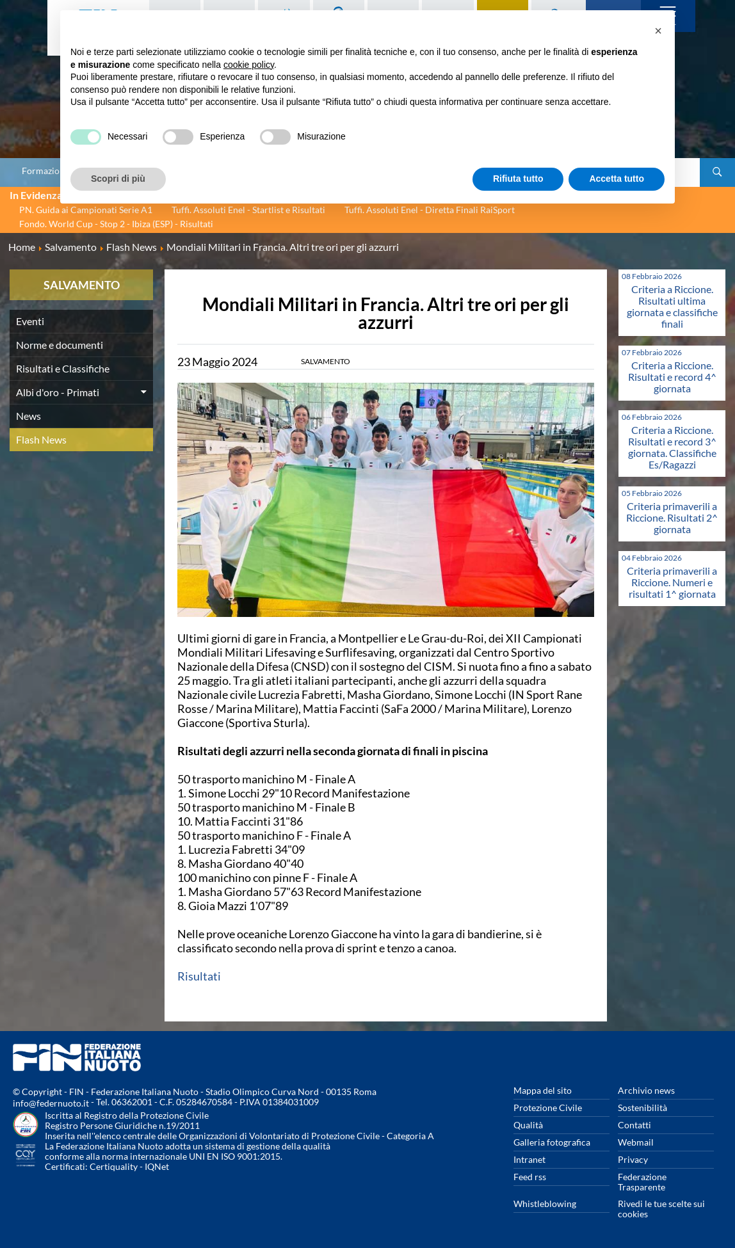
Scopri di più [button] (118, 178)
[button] (658, 30)
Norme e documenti (59, 345)
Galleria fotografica (551, 1142)
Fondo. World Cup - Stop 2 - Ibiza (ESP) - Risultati (116, 223)
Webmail (636, 1142)
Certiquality (114, 1166)
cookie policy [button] (248, 65)
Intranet (529, 1159)
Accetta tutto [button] (616, 178)
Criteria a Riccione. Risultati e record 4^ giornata (672, 376)
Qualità (528, 1124)
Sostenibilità (642, 1107)
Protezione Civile (547, 1107)
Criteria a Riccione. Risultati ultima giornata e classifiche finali (672, 306)
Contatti (634, 1124)
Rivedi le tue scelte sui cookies (661, 1208)
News (28, 416)
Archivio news (646, 1090)
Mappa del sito (542, 1090)
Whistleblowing (544, 1203)
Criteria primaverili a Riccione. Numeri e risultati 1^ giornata (672, 582)
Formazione (45, 170)
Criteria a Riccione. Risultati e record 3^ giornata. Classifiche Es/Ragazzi (672, 447)
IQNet (157, 1166)
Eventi (30, 321)
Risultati (199, 976)
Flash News (41, 439)
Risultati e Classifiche (62, 368)
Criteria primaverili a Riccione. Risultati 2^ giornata (672, 517)
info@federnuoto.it (51, 1103)
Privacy (633, 1159)
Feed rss (529, 1176)
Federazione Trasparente (642, 1181)
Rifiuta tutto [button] (518, 178)
